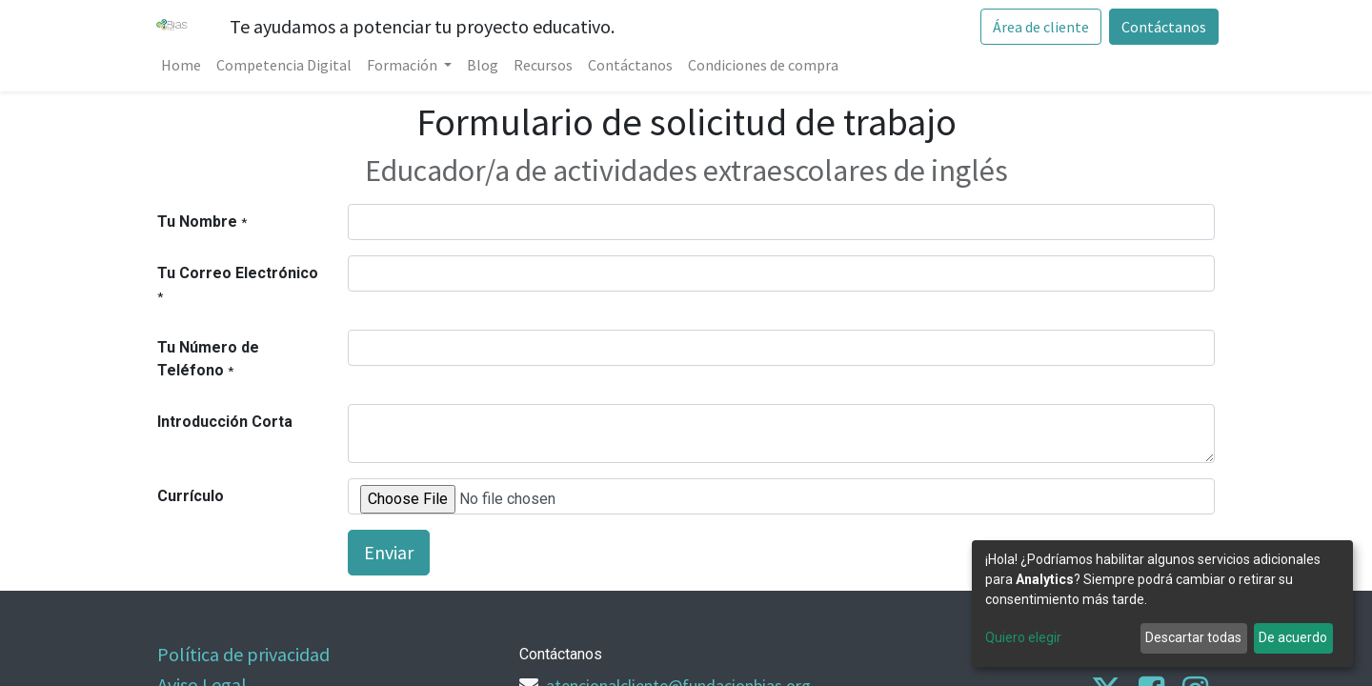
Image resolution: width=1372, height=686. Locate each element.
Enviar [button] (389, 552)
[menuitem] (184, 65)
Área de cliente (1037, 26)
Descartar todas (1193, 637)
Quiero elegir (1023, 637)
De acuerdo (1293, 637)
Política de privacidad (243, 654)
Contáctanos (1160, 26)
